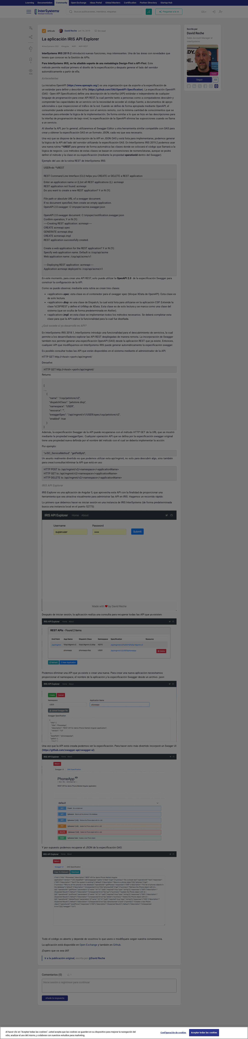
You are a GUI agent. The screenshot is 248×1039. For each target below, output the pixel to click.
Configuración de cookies (173, 1033)
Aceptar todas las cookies (204, 1033)
